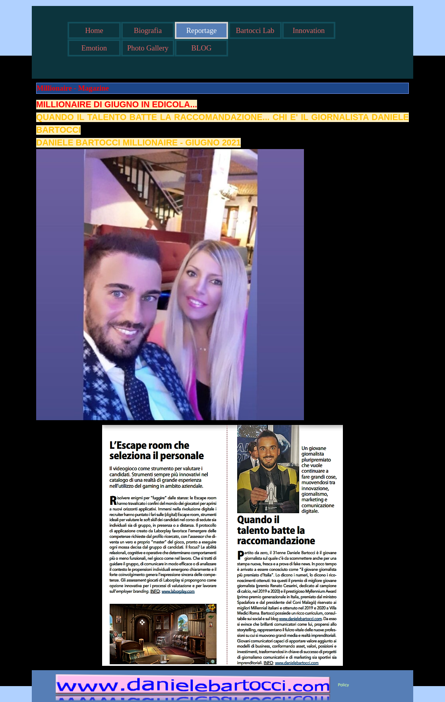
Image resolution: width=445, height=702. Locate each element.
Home (94, 30)
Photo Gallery (147, 48)
